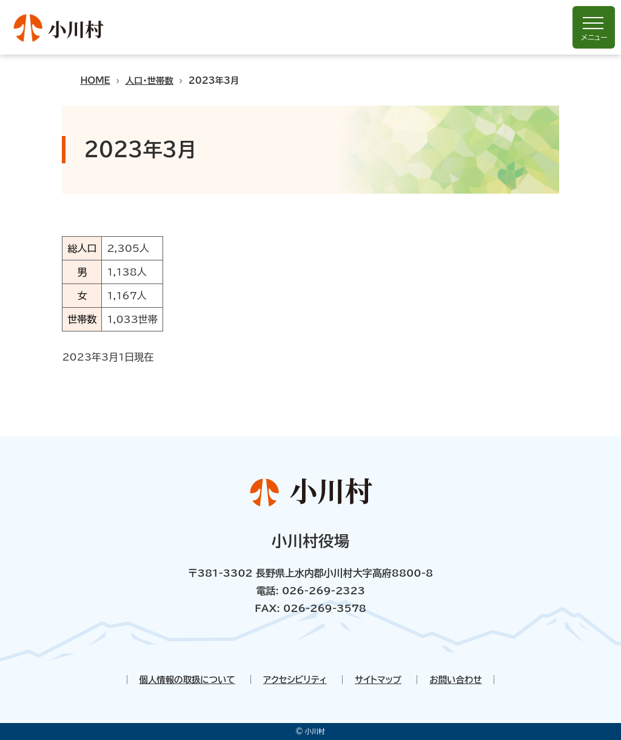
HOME (95, 80)
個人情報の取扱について (187, 679)
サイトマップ (378, 679)
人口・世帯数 (149, 80)
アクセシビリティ (295, 679)
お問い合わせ (455, 679)
